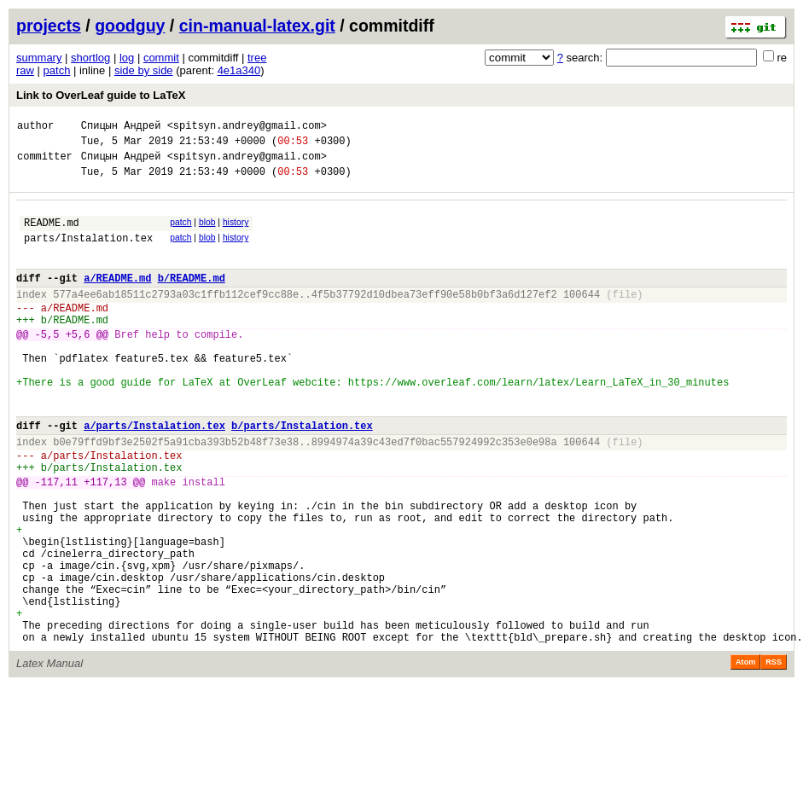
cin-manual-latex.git (257, 25)
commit (161, 57)
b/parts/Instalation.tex (302, 474)
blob (207, 232)
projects (48, 25)
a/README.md (117, 298)
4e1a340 (239, 70)
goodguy (130, 25)
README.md (51, 235)
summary (38, 57)
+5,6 (78, 364)
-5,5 (47, 364)
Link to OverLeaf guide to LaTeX (100, 95)
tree (256, 57)
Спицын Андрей (121, 127)
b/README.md (191, 298)
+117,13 (105, 540)
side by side (143, 70)
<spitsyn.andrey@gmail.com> (247, 127)
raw (25, 70)
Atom (745, 754)
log (126, 57)
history (235, 232)
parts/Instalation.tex (88, 253)
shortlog (90, 57)
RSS (773, 754)
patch (57, 70)
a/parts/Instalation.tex (154, 474)
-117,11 (56, 540)
